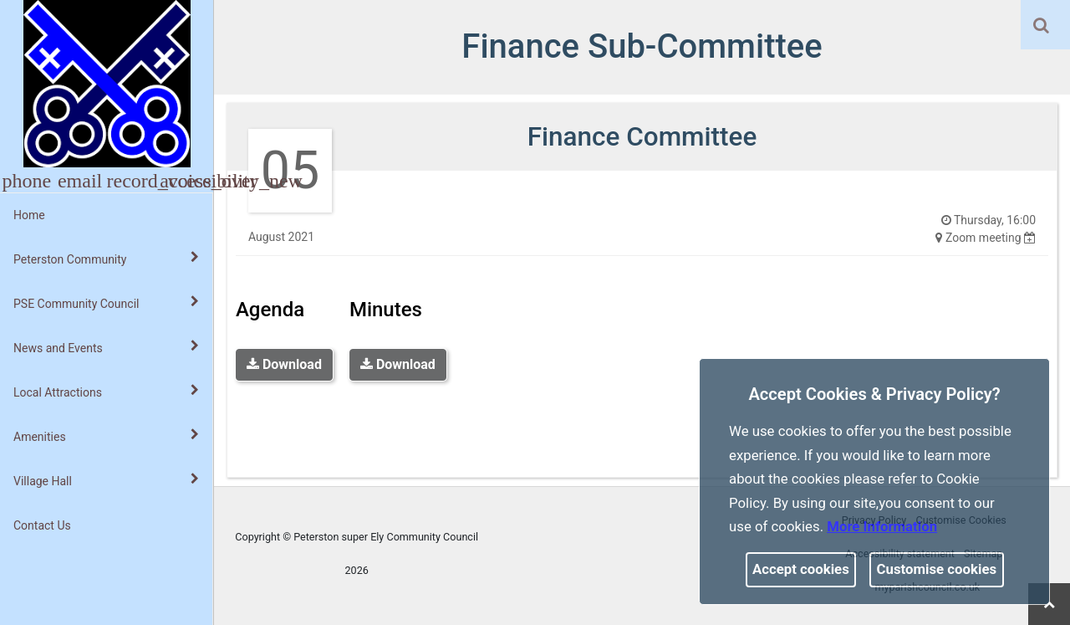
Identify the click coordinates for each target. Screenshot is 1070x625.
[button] (1042, 26)
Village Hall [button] (106, 480)
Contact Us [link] (42, 525)
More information (882, 526)
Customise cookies (937, 569)
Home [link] (29, 215)
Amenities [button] (106, 435)
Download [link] (284, 364)
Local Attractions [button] (106, 391)
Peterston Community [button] (106, 258)
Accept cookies (800, 569)
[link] (1041, 25)
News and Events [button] (106, 347)
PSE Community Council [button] (106, 302)
